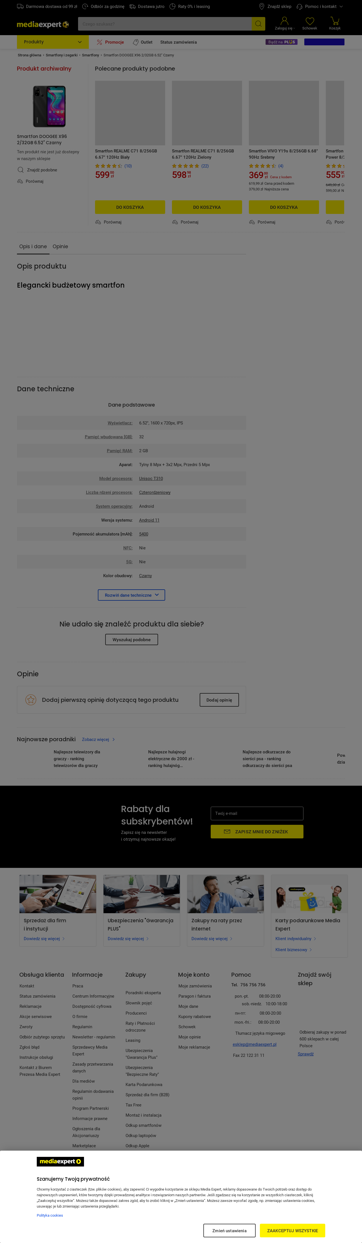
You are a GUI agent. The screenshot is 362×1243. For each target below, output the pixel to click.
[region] (181, 1197)
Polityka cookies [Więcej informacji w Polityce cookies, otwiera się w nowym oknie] (50, 1215)
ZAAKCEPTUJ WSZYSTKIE (292, 1230)
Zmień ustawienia (229, 1230)
